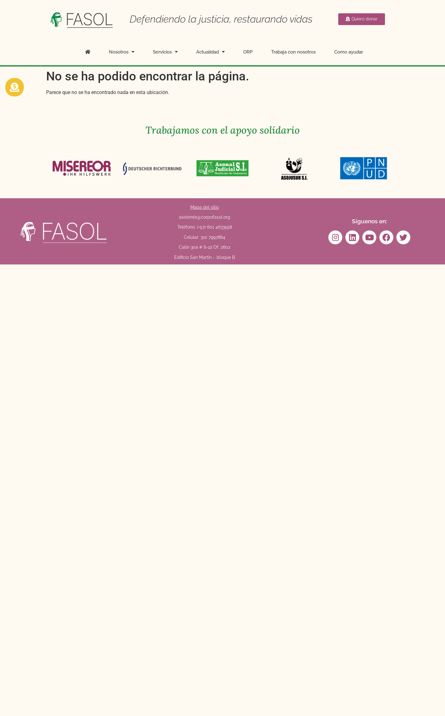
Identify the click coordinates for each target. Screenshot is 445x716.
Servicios (165, 51)
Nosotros (121, 51)
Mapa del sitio (204, 207)
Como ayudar (348, 52)
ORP (248, 52)
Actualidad (210, 51)
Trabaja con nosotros (293, 52)
